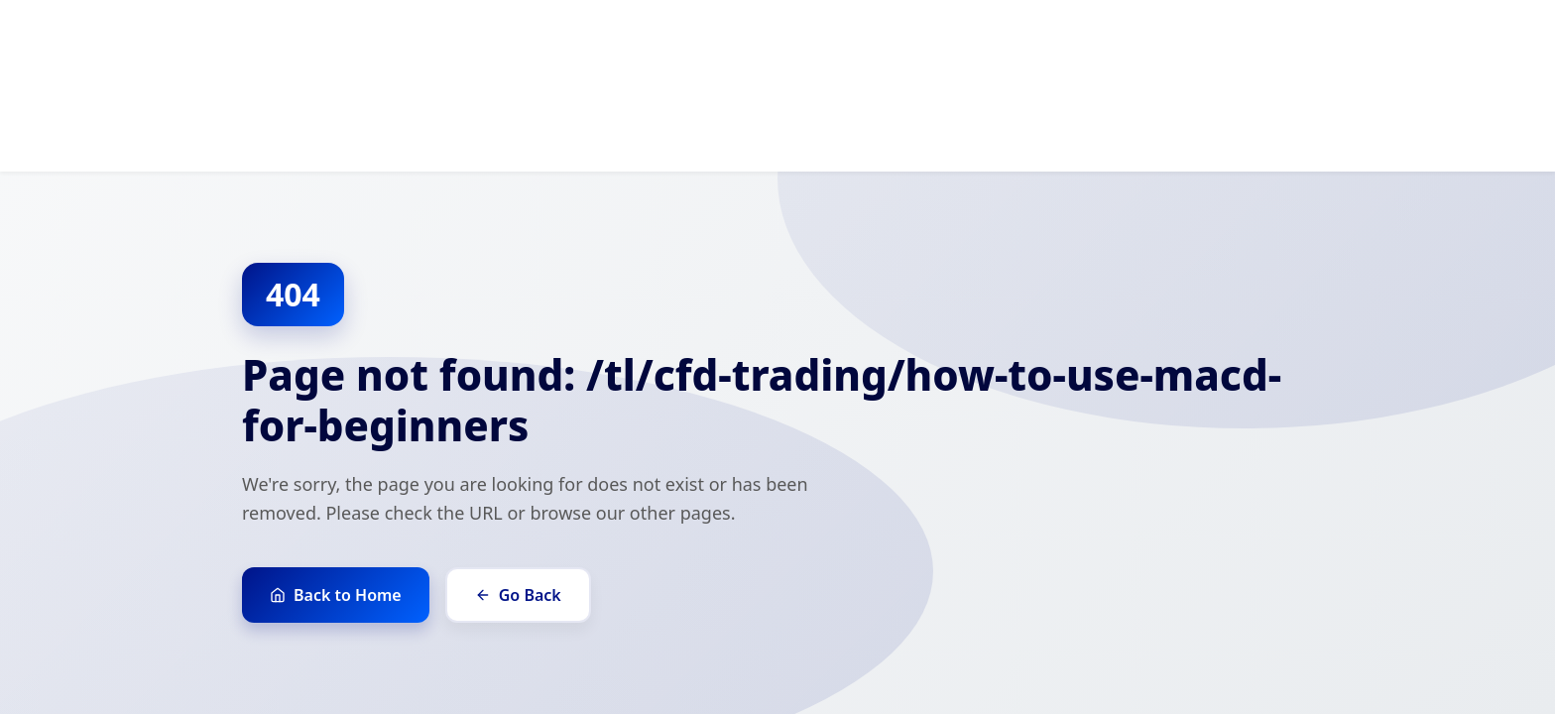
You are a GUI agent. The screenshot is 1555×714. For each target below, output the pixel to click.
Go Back (518, 595)
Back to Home (336, 595)
